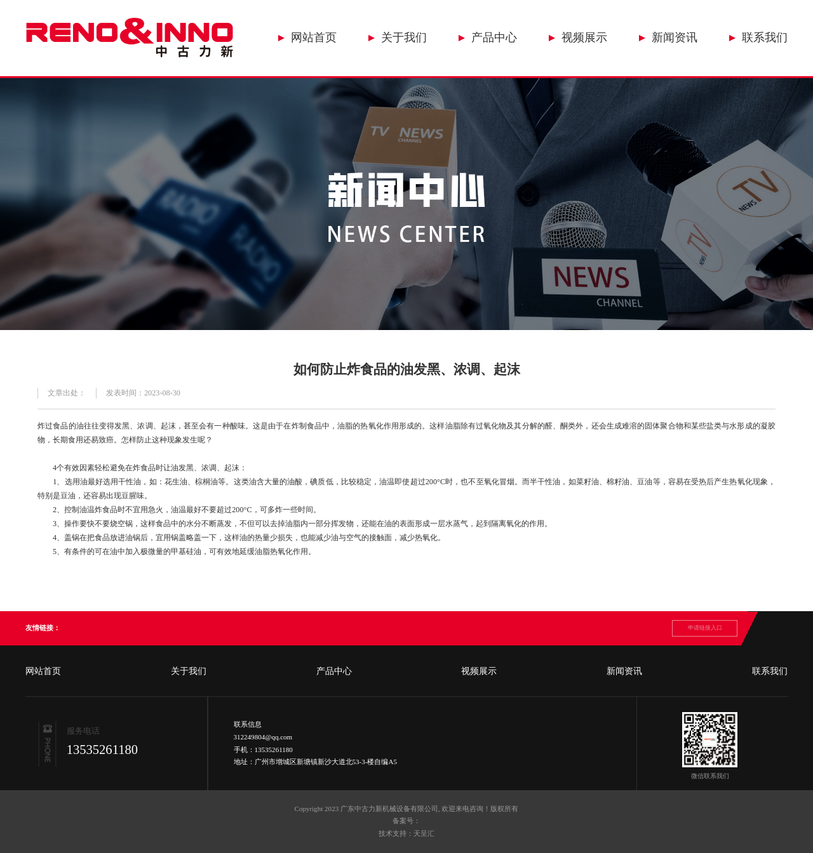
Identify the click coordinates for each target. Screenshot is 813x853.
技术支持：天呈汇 (406, 833)
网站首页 (314, 37)
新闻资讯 (674, 37)
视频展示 (584, 37)
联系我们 (765, 37)
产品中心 (494, 37)
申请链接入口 (705, 628)
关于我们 (404, 37)
